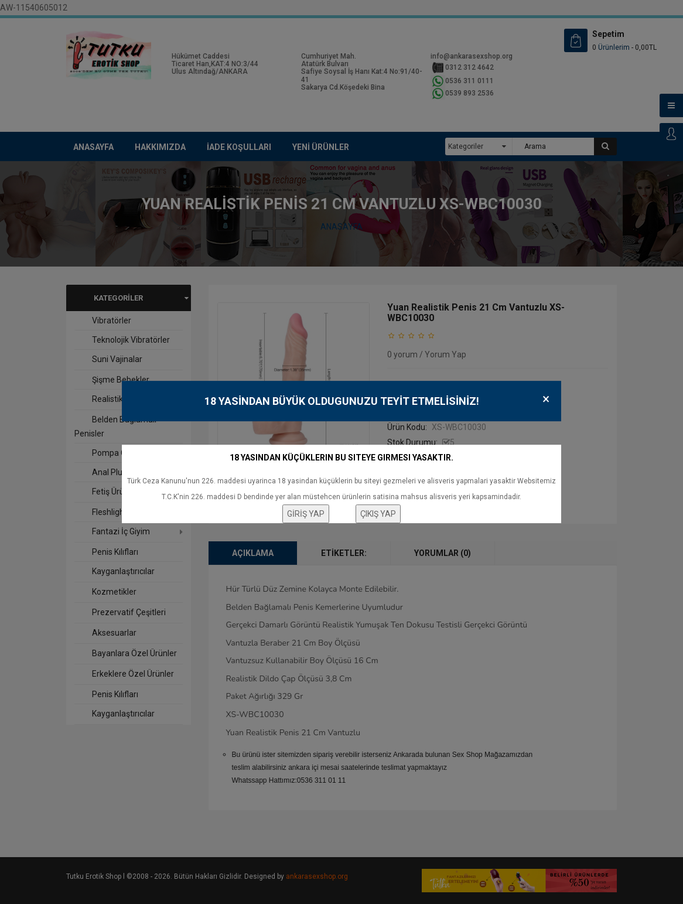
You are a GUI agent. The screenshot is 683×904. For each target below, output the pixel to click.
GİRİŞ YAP (306, 513)
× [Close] (545, 399)
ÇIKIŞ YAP (378, 513)
